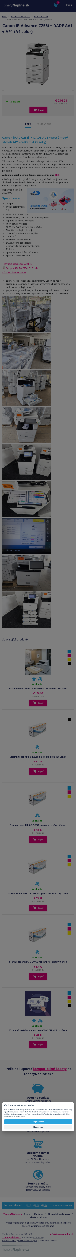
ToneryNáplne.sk (11, 1237)
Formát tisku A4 (41, 16)
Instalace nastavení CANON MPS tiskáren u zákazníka (38, 688)
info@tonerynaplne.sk (62, 1234)
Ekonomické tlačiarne (20, 16)
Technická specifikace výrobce (17, 263)
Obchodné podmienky (58, 1214)
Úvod (4, 16)
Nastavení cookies (48, 1240)
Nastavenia (38, 1127)
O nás (27, 1214)
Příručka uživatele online (14, 272)
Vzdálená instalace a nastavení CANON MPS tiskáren (38, 1030)
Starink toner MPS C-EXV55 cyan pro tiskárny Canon (38, 825)
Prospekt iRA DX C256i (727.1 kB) (22, 268)
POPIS (28, 124)
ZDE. (57, 174)
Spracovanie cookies (18, 1116)
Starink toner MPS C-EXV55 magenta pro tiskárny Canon (38, 893)
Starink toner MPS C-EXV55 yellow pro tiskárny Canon (38, 961)
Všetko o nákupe (38, 1217)
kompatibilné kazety (50, 1069)
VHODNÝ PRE (44, 124)
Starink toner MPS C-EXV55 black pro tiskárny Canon (38, 756)
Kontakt (38, 1214)
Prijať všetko (38, 1122)
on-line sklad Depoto (27, 1240)
